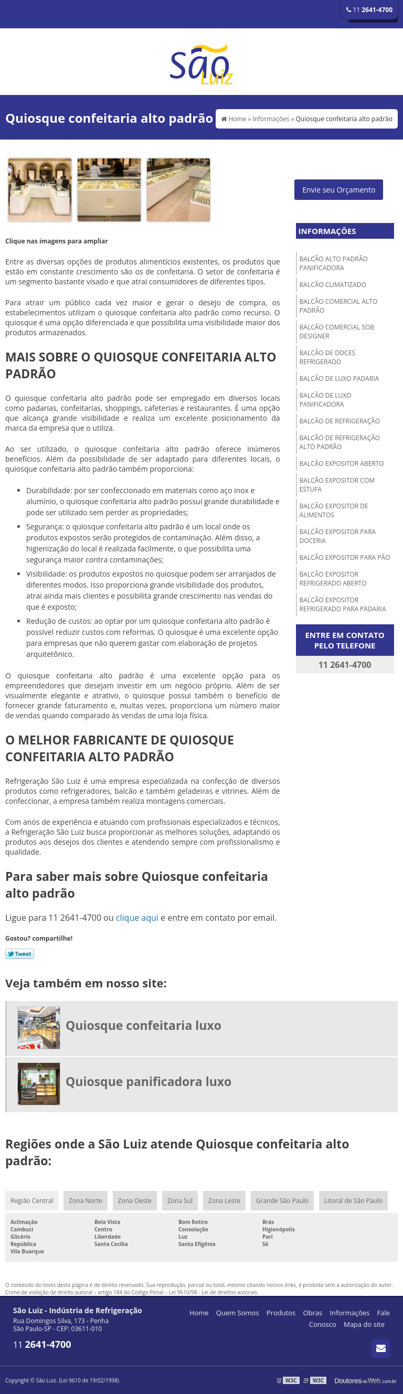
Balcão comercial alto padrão (339, 306)
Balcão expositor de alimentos (334, 510)
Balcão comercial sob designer (337, 331)
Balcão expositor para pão (345, 557)
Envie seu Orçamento (338, 190)
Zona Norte (85, 1200)
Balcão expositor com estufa (337, 485)
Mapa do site (364, 1324)
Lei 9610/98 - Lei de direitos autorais (213, 1292)
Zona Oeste (135, 1200)
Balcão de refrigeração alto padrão (340, 442)
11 (369, 9)
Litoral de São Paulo (353, 1200)
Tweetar (19, 954)
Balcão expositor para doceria (338, 536)
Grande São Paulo (282, 1200)
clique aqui (137, 917)
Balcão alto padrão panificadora (334, 263)
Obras (312, 1312)
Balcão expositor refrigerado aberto (333, 579)
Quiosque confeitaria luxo (143, 1025)
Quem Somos (237, 1312)
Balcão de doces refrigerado (328, 357)
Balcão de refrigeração (340, 421)
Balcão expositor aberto (342, 463)
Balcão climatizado (333, 284)
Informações (327, 231)
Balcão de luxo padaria (339, 378)
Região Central (31, 1200)
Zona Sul (180, 1200)
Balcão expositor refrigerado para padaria (343, 604)
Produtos (281, 1312)
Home (199, 1312)
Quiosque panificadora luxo (148, 1081)
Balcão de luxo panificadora (326, 400)
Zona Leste (224, 1200)
